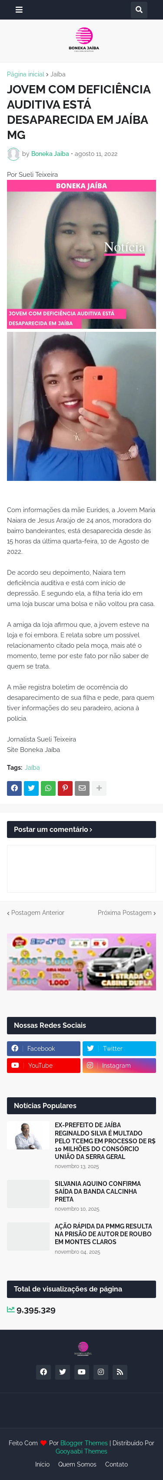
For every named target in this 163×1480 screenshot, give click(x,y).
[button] (19, 10)
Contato (116, 1464)
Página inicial (25, 74)
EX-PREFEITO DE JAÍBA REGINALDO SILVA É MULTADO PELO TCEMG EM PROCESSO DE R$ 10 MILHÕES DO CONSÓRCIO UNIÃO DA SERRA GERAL (105, 1141)
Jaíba (58, 74)
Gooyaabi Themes (81, 1451)
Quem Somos (77, 1464)
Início (42, 1464)
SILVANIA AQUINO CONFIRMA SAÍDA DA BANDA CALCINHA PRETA (98, 1191)
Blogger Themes (84, 1443)
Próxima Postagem (125, 912)
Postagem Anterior (37, 912)
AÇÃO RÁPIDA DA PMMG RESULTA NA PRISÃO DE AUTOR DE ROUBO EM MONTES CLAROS (103, 1234)
